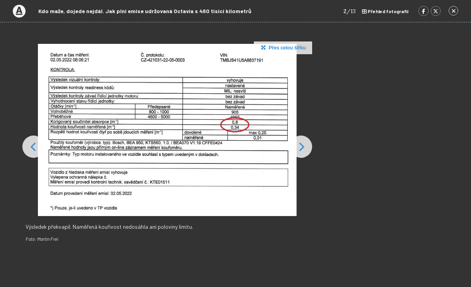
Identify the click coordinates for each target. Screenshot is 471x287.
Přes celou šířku (282, 47)
